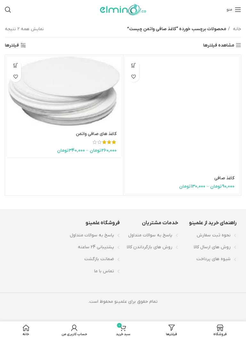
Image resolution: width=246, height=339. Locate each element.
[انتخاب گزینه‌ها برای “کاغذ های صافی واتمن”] (15, 65)
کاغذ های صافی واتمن (96, 134)
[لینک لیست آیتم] (210, 235)
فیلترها (12, 45)
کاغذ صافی (224, 178)
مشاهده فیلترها (218, 45)
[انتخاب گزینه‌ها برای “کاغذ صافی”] (133, 65)
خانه (236, 29)
